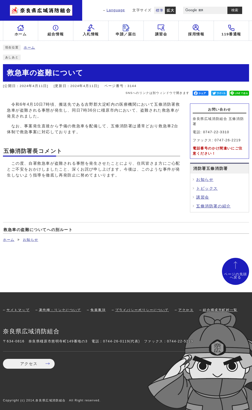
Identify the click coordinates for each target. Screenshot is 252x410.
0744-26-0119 (116, 341)
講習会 (202, 197)
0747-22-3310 (216, 132)
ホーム (29, 47)
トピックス (207, 188)
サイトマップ (18, 310)
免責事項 (98, 310)
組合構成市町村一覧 (220, 310)
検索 (234, 10)
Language (116, 10)
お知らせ (204, 179)
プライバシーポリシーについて (142, 310)
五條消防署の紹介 (213, 206)
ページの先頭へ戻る (235, 275)
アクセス (185, 310)
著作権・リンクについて (60, 310)
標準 (159, 10)
